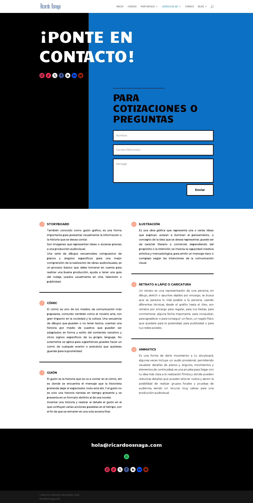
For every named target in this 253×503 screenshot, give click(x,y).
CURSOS (132, 6)
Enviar (200, 190)
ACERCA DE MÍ (170, 6)
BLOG (201, 6)
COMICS (189, 6)
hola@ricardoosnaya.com (126, 444)
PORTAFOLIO (148, 6)
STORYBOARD (58, 224)
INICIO (119, 6)
